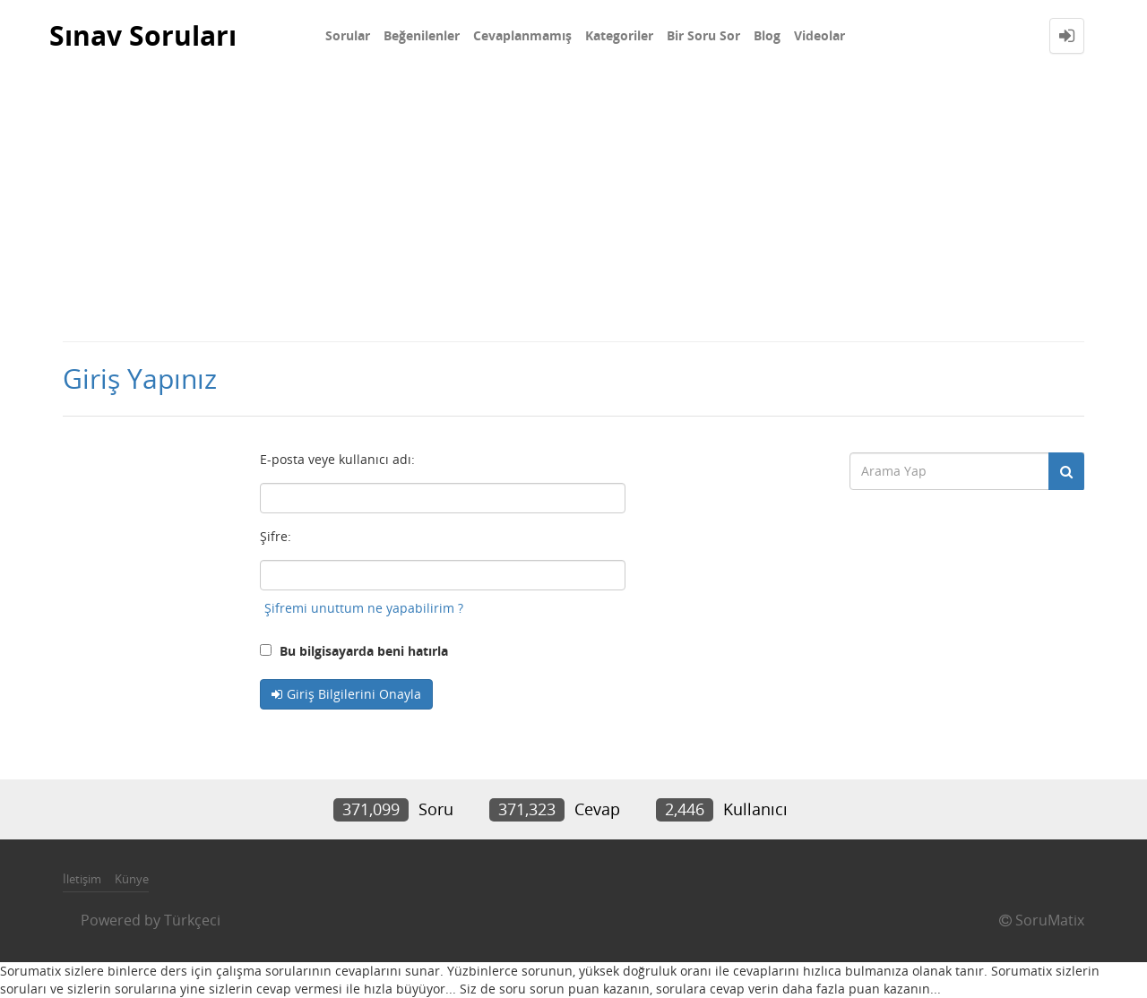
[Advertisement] (573, 206)
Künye (132, 879)
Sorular (347, 35)
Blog (767, 35)
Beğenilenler (422, 35)
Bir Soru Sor (703, 35)
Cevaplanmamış (522, 35)
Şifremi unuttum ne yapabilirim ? (363, 607)
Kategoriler (619, 35)
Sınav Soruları (143, 35)
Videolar (819, 35)
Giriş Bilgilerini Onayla (354, 693)
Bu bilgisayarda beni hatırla (354, 650)
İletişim (82, 879)
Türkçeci (192, 920)
